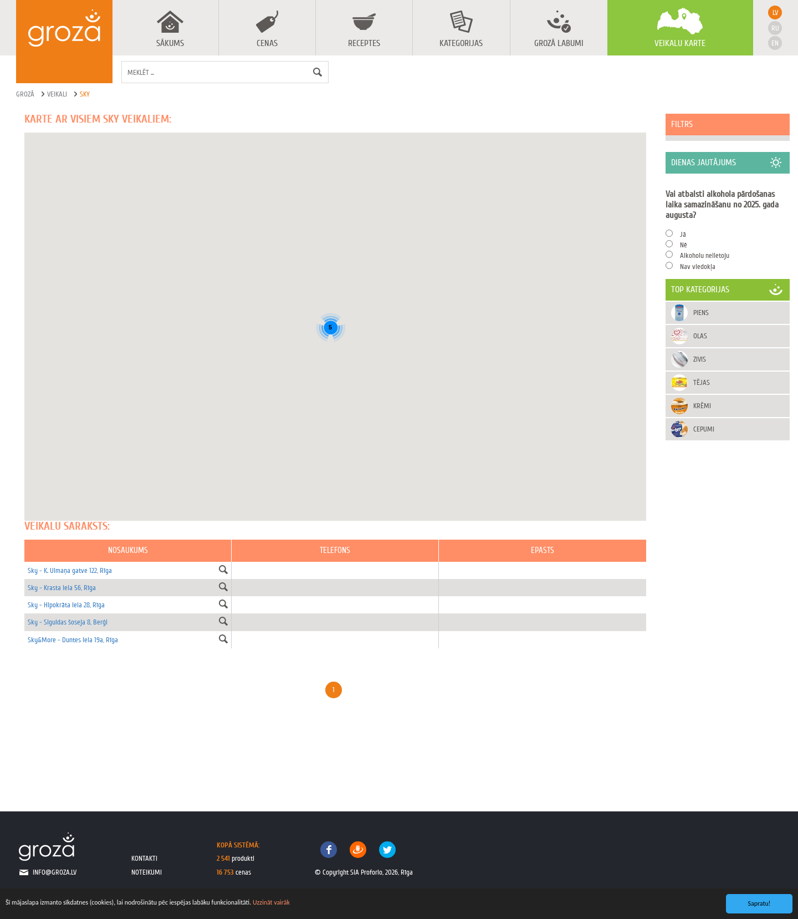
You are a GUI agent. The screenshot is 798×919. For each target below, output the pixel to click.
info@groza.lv (54, 872)
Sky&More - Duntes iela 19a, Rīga (73, 640)
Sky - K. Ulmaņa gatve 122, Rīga (70, 570)
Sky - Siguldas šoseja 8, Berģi (68, 622)
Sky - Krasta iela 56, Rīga (62, 587)
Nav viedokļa (697, 266)
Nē (683, 245)
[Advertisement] (728, 614)
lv (775, 12)
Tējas (701, 382)
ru (775, 28)
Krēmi (702, 406)
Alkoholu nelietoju (704, 255)
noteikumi (146, 872)
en (775, 43)
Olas (700, 336)
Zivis (699, 359)
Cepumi (703, 429)
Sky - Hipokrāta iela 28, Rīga (66, 605)
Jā (683, 234)
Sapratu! (759, 903)
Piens (701, 312)
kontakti (144, 858)
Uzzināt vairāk (271, 902)
